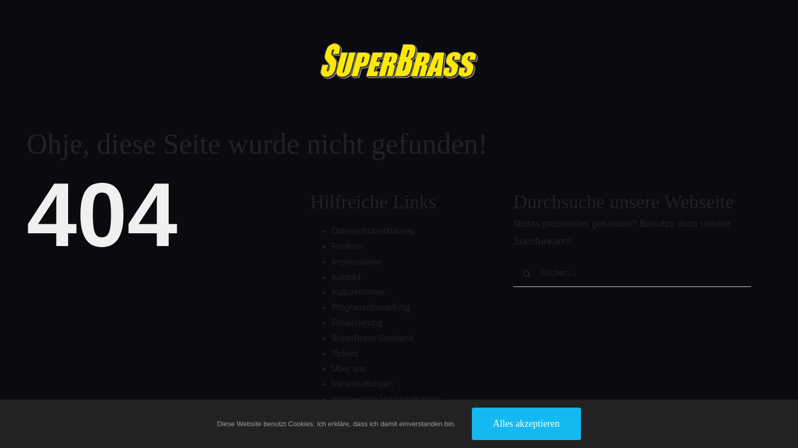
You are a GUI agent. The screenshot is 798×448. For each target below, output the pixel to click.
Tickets (344, 353)
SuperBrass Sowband (372, 338)
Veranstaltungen (362, 383)
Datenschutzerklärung (372, 230)
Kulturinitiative (358, 292)
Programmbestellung (370, 307)
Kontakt (345, 277)
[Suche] (526, 273)
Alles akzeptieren (526, 423)
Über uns (348, 368)
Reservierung (356, 322)
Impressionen (357, 261)
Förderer (347, 246)
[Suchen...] (632, 273)
